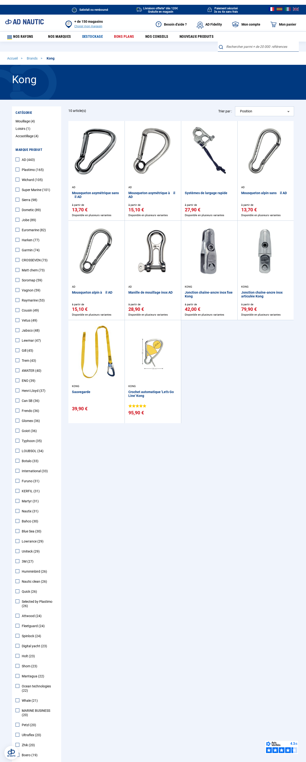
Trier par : (225, 113)
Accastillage (28, 138)
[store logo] (24, 21)
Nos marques (61, 37)
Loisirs (24, 131)
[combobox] (258, 49)
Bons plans (128, 37)
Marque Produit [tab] (29, 152)
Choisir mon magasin (88, 26)
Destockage (95, 37)
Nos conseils (162, 37)
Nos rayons (22, 37)
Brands (32, 60)
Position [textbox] (246, 113)
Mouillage (26, 123)
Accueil (12, 60)
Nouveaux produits (204, 37)
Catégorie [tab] (24, 115)
